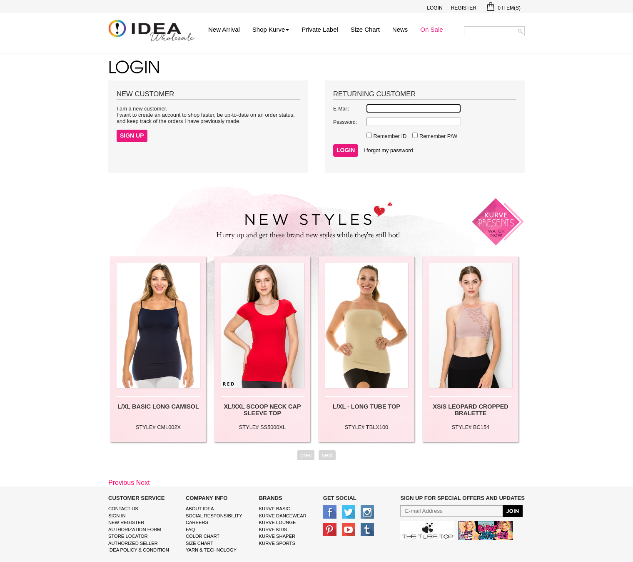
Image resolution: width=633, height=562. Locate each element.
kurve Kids (273, 529)
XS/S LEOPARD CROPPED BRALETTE (470, 409)
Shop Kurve (270, 29)
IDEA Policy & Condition (138, 549)
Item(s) (504, 8)
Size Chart (365, 29)
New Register (126, 522)
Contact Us (123, 508)
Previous (121, 482)
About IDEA (200, 508)
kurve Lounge (277, 522)
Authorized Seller (133, 543)
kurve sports (277, 543)
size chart (199, 543)
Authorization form (134, 529)
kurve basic (274, 508)
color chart (202, 536)
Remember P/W (437, 136)
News (400, 29)
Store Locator (128, 536)
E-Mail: (341, 109)
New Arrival (224, 29)
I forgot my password (388, 150)
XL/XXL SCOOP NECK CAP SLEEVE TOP (262, 409)
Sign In (117, 515)
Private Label (320, 29)
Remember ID (389, 136)
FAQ (190, 529)
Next (143, 482)
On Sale (431, 29)
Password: (345, 122)
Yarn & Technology (211, 549)
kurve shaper (277, 536)
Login (434, 8)
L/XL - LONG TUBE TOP (366, 406)
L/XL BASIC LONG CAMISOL (158, 406)
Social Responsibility (214, 515)
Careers (197, 522)
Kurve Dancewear (283, 515)
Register (463, 8)
